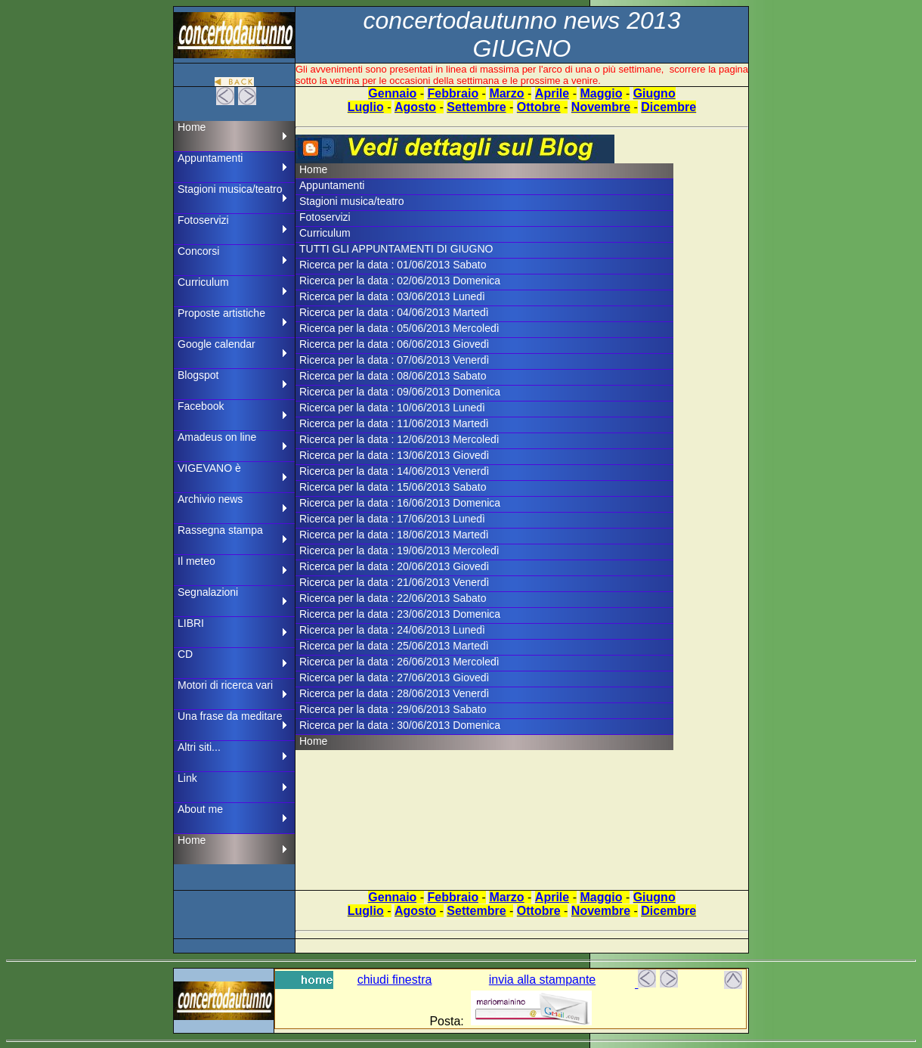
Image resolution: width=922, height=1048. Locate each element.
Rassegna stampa (220, 530)
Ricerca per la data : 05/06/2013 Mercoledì (399, 328)
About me (200, 809)
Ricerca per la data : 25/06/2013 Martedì (394, 646)
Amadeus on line (217, 437)
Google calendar (216, 344)
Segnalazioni (208, 592)
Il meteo (196, 561)
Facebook (201, 406)
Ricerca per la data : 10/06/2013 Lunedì (392, 408)
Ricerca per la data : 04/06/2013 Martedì (394, 312)
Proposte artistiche (221, 313)
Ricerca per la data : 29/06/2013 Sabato (393, 709)
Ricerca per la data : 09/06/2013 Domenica (399, 392)
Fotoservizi (203, 220)
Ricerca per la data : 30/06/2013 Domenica (399, 725)
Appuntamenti (210, 158)
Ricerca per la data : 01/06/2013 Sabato (393, 265)
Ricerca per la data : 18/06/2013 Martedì (394, 535)
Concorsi (198, 251)
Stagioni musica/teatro (230, 189)
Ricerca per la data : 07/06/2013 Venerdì (394, 360)
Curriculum (203, 282)
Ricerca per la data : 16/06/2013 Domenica (399, 503)
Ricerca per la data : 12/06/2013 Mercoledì (399, 439)
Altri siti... (199, 747)
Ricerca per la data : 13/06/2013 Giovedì (394, 455)
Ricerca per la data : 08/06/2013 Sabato (393, 376)
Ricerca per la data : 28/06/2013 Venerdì (394, 693)
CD (185, 654)
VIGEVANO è (209, 468)
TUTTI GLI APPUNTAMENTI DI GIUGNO (396, 249)
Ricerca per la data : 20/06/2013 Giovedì (394, 566)
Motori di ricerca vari (225, 685)
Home (192, 127)
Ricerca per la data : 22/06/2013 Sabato (393, 598)
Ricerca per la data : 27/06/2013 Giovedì (394, 677)
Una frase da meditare (230, 716)
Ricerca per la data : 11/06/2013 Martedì (394, 423)
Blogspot (198, 375)
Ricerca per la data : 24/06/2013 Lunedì (392, 630)
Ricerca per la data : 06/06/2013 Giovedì (394, 344)
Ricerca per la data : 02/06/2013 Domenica (399, 280)
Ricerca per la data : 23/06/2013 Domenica (399, 614)
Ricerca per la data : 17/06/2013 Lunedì (392, 519)
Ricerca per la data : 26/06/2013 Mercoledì (399, 662)
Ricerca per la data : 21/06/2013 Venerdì (394, 582)
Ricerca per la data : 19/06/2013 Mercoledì (399, 550)
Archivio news (210, 499)
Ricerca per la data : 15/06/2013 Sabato (393, 487)
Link (187, 778)
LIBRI (191, 623)
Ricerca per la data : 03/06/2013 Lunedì (392, 296)
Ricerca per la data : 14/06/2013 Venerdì (394, 471)
